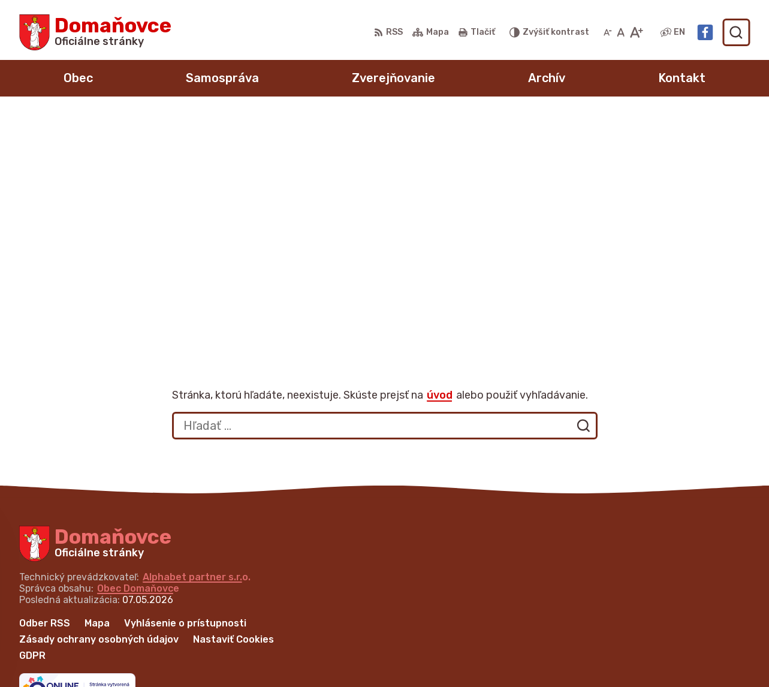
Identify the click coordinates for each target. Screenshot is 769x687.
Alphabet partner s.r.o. (197, 342)
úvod (440, 160)
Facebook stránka (596, 661)
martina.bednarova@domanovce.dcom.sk (651, 647)
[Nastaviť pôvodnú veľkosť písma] (620, 32)
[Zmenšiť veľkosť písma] (607, 32)
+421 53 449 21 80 (596, 620)
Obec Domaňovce (138, 353)
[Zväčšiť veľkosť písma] (636, 32)
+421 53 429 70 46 (597, 634)
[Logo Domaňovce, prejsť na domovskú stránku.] (95, 32)
